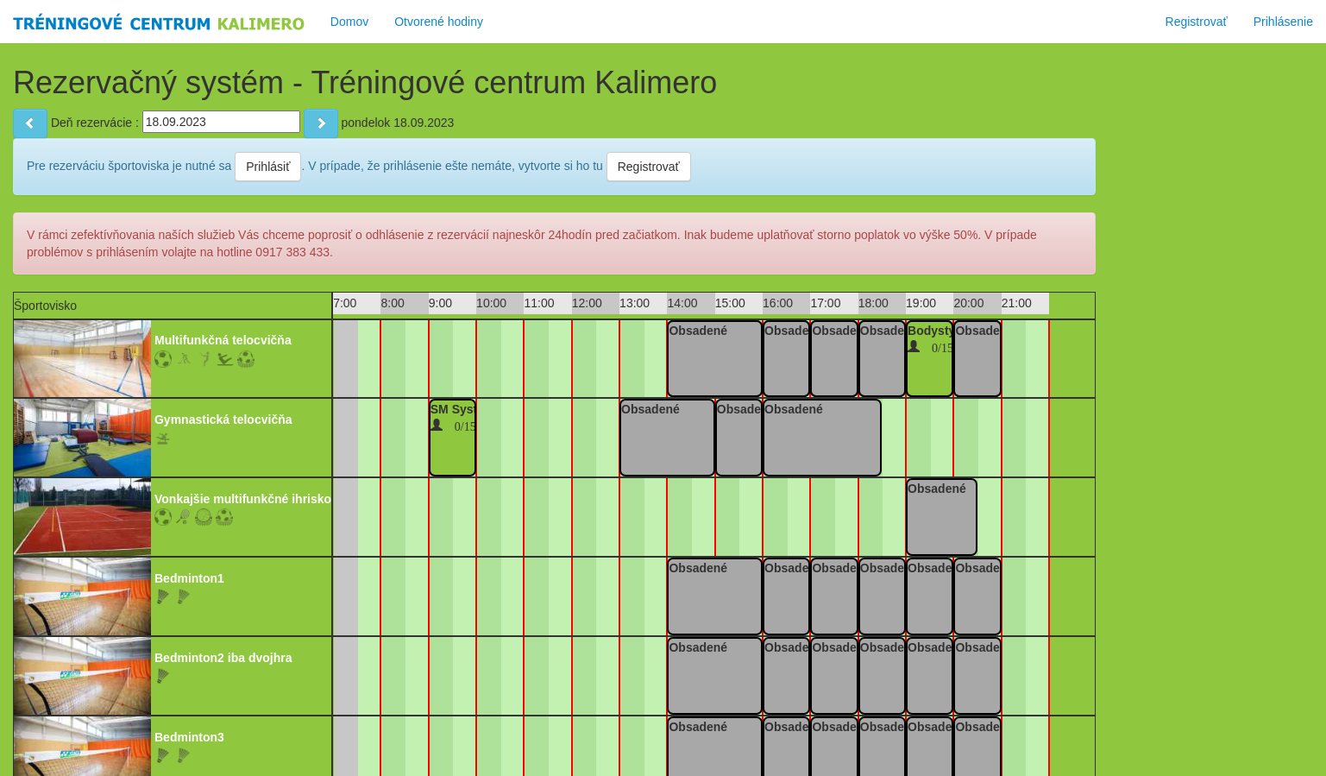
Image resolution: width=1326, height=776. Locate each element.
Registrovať (1197, 21)
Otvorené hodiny (438, 21)
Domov (349, 21)
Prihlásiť (268, 166)
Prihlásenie (1283, 21)
